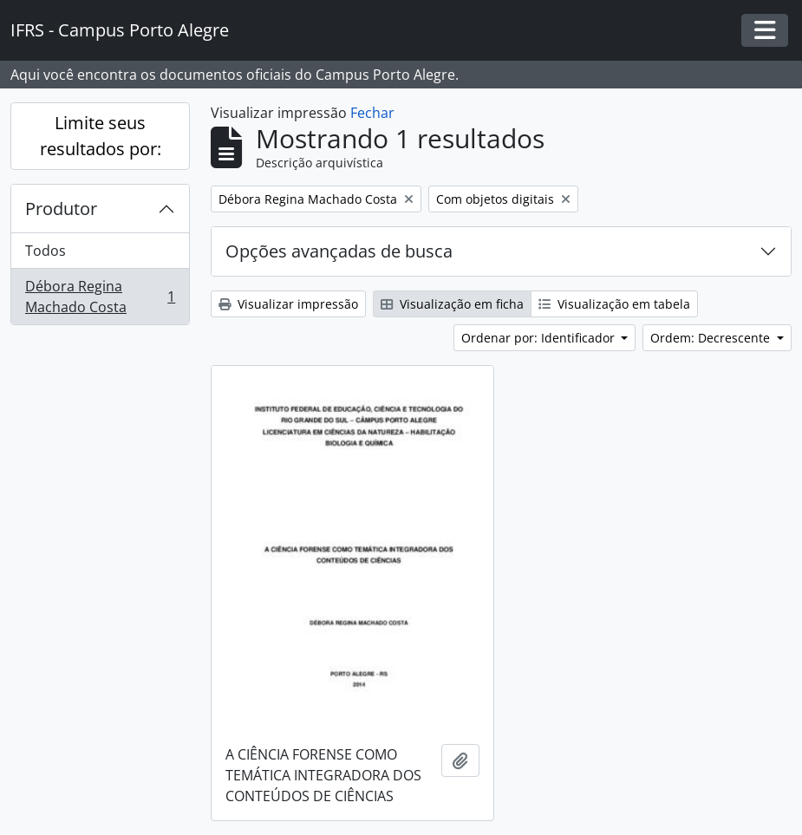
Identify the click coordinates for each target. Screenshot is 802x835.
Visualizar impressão (288, 304)
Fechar (372, 112)
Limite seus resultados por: (100, 135)
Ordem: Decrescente (711, 337)
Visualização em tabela (614, 304)
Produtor (61, 208)
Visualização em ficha (452, 304)
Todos (45, 250)
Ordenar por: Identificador (539, 337)
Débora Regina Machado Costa (99, 296)
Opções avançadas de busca (339, 251)
